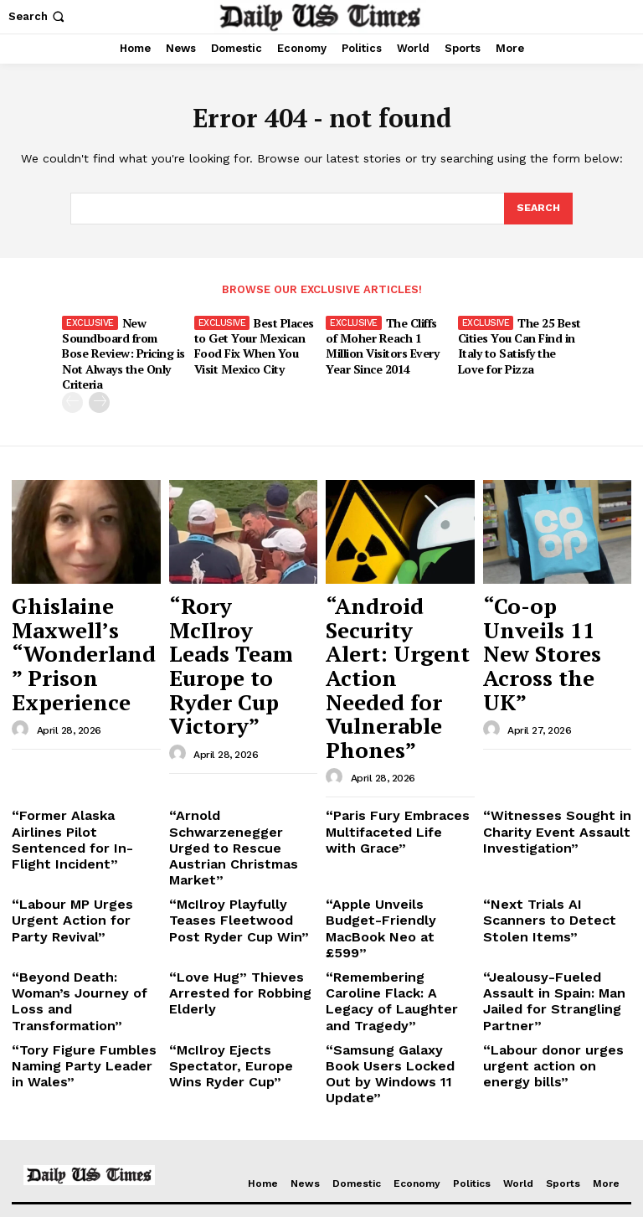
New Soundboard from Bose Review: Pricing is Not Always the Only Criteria (123, 342)
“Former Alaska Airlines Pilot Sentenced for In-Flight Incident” (77, 701)
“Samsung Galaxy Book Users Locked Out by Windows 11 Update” (389, 843)
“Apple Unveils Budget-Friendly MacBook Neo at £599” (395, 749)
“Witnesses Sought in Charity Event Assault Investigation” (541, 701)
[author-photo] (22, 636)
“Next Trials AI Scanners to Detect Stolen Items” (551, 742)
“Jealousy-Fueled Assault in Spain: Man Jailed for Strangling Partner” (553, 795)
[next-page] (99, 381)
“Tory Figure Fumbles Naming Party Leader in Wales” (76, 843)
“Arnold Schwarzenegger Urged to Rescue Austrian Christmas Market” (239, 701)
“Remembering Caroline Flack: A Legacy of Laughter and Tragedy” (391, 795)
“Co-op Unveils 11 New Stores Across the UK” (547, 595)
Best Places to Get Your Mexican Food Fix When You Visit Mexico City (253, 342)
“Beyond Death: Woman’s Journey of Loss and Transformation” (79, 795)
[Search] (537, 209)
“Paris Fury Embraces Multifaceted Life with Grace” (386, 701)
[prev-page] (72, 381)
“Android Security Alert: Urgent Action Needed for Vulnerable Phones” (397, 603)
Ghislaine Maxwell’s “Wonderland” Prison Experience (82, 595)
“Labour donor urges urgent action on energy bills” (549, 843)
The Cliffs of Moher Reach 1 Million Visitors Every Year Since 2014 (387, 342)
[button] (38, 16)
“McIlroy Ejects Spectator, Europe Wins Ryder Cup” (240, 837)
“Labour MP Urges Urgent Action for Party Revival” (82, 742)
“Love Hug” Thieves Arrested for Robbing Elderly (227, 795)
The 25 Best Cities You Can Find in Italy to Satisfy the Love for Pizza (518, 342)
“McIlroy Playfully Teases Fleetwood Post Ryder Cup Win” (241, 749)
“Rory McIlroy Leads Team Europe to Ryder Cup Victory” (242, 595)
